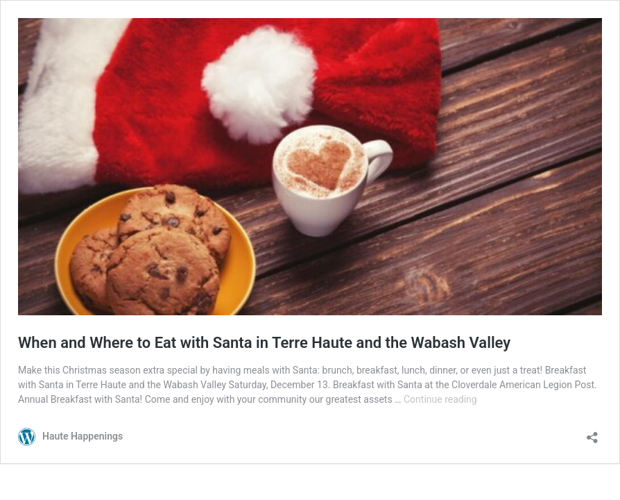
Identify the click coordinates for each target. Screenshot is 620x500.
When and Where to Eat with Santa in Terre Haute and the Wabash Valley (264, 342)
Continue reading (440, 399)
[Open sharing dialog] (592, 433)
